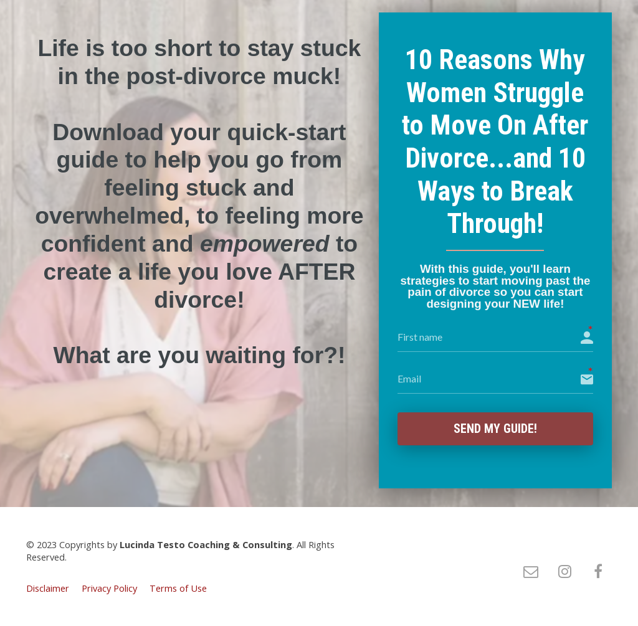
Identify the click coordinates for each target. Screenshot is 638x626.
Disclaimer (47, 589)
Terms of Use (178, 589)
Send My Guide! (495, 429)
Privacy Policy (109, 589)
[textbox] (199, 201)
